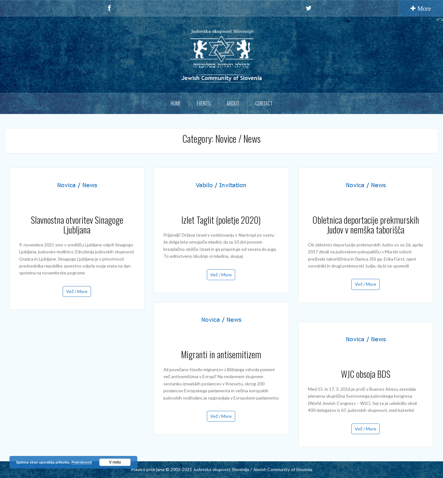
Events (204, 103)
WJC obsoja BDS (365, 373)
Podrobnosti (81, 462)
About (233, 103)
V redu (115, 462)
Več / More (77, 291)
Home (176, 103)
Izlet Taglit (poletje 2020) (221, 219)
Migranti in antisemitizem (221, 354)
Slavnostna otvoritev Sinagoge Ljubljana (77, 224)
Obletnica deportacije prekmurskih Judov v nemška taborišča (365, 224)
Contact (264, 103)
